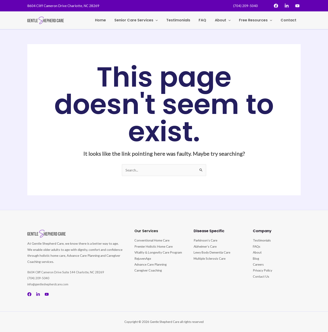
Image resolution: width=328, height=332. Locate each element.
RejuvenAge (143, 264)
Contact (289, 20)
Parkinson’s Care (205, 240)
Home (108, 20)
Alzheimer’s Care (206, 246)
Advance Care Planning (150, 270)
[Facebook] (276, 6)
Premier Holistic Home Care (154, 246)
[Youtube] (47, 294)
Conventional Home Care (152, 240)
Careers (258, 264)
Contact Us (261, 276)
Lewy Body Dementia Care (212, 252)
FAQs (257, 246)
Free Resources (257, 20)
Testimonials (184, 20)
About (226, 20)
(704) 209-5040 (245, 6)
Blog (256, 258)
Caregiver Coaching (148, 276)
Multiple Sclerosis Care (210, 258)
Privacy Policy (262, 270)
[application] (162, 20)
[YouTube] (297, 6)
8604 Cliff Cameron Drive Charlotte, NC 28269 (63, 6)
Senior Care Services (142, 20)
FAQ (206, 20)
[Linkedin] (286, 6)
